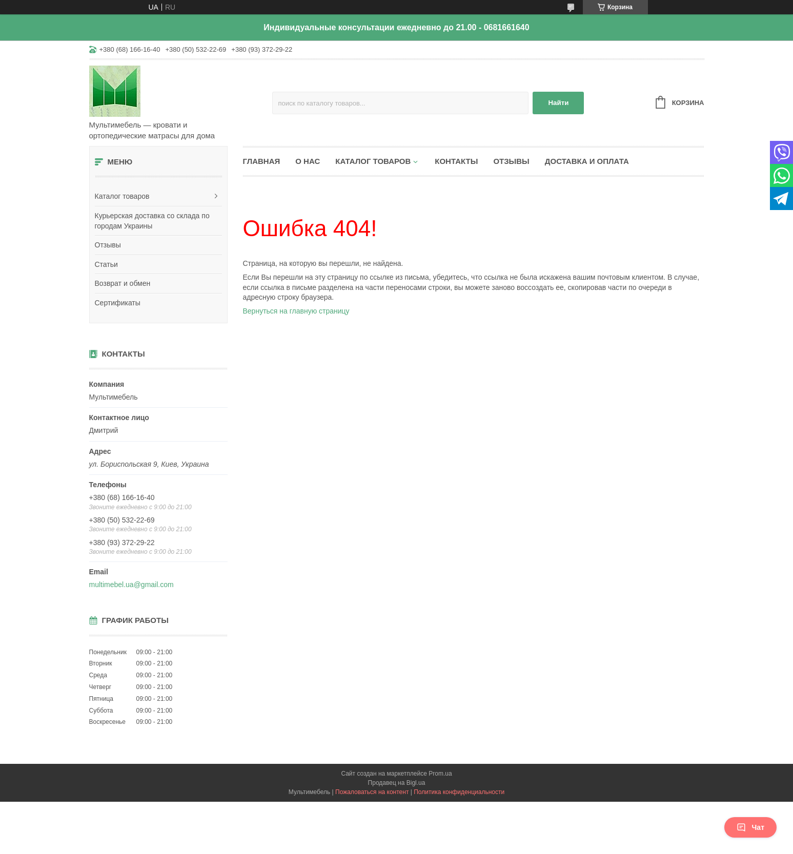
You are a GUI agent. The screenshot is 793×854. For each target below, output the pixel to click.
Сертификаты (117, 303)
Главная (261, 161)
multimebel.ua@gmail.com (131, 584)
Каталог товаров (122, 196)
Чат (750, 827)
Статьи (106, 264)
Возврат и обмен (123, 283)
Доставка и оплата (587, 161)
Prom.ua (440, 773)
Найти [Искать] (558, 103)
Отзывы (108, 245)
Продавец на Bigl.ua (396, 782)
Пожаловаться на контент (372, 792)
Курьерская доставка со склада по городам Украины (152, 221)
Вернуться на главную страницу (296, 311)
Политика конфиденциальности (459, 792)
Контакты (456, 161)
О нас (307, 161)
